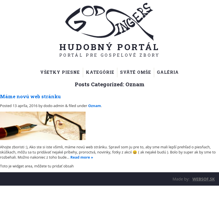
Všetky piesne (60, 72)
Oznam (94, 105)
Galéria (168, 72)
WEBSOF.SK (203, 179)
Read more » (81, 157)
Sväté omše (135, 72)
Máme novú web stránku (30, 96)
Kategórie (100, 72)
